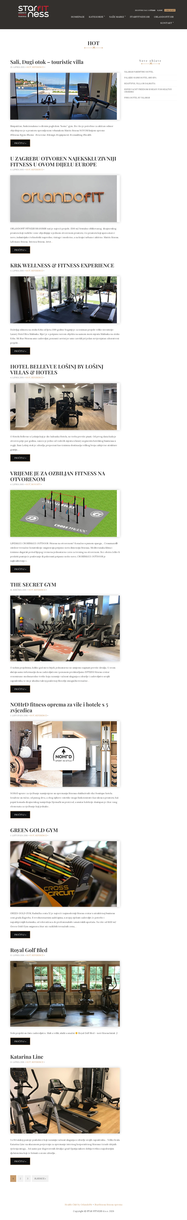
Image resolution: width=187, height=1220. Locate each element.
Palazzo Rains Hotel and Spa (140, 77)
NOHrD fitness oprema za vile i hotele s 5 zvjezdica (59, 707)
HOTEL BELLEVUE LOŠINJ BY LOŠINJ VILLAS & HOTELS (56, 369)
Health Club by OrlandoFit (78, 1204)
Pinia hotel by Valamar (137, 97)
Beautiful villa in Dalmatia (139, 83)
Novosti (36, 484)
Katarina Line (26, 1056)
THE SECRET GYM (33, 584)
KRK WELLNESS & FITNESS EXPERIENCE (62, 265)
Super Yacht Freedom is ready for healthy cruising (148, 90)
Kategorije (96, 16)
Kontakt (166, 22)
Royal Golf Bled (28, 949)
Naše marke (116, 16)
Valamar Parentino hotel (138, 72)
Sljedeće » (40, 1178)
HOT (29, 67)
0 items (151, 10)
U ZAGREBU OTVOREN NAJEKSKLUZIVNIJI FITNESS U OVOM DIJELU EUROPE (63, 161)
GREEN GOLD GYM (34, 829)
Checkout (170, 10)
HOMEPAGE (77, 16)
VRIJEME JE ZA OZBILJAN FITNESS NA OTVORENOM (57, 476)
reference (38, 67)
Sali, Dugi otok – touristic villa (46, 61)
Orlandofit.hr (164, 16)
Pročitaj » (20, 143)
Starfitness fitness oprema (108, 1204)
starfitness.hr (140, 16)
